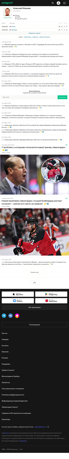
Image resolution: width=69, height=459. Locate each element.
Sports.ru (7, 433)
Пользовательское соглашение (13, 389)
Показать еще (34, 272)
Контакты (5, 346)
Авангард (13, 30)
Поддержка (6, 364)
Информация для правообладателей (14, 401)
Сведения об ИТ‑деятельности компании (16, 413)
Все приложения (34, 307)
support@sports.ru (40, 427)
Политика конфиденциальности (13, 395)
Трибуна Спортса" (8, 370)
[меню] (64, 3)
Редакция (5, 339)
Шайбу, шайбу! (6, 152)
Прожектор (6, 382)
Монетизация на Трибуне (11, 376)
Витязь (13, 26)
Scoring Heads (6, 206)
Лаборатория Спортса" (10, 407)
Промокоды (6, 419)
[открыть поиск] (52, 3)
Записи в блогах (44, 37)
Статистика (27, 37)
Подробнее (23, 441)
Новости (35, 37)
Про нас (4, 333)
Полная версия (34, 325)
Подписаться (7, 17)
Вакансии (5, 352)
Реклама (5, 358)
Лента (20, 37)
